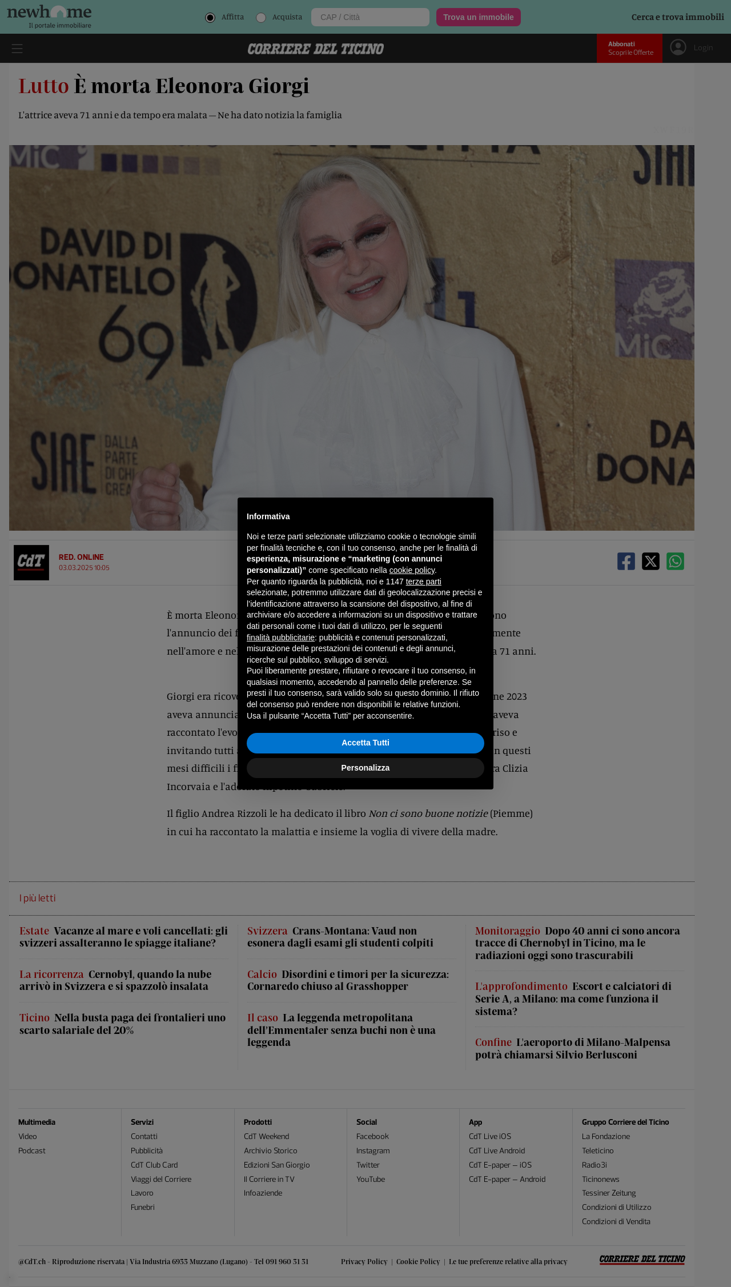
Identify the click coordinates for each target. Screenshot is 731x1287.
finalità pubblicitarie (281, 637)
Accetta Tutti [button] (365, 742)
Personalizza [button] (366, 767)
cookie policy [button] (412, 570)
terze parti (423, 581)
